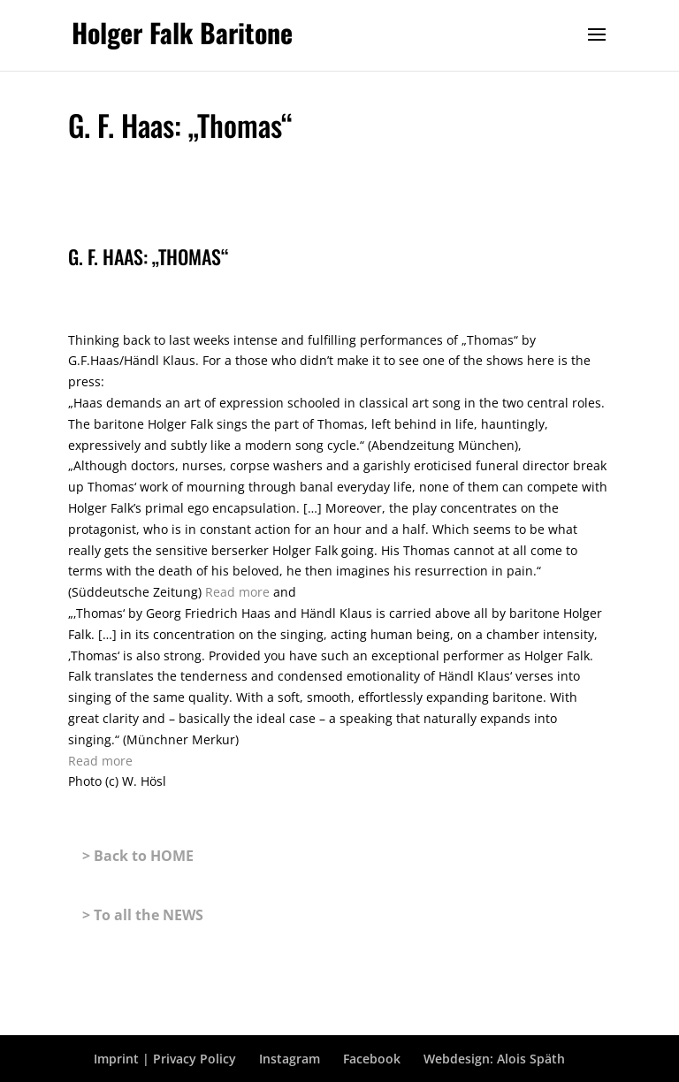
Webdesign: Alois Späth (494, 1058)
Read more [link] (239, 591)
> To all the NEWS (142, 915)
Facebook (372, 1058)
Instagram (289, 1058)
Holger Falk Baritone (182, 32)
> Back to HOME (138, 855)
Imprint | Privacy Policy (165, 1058)
